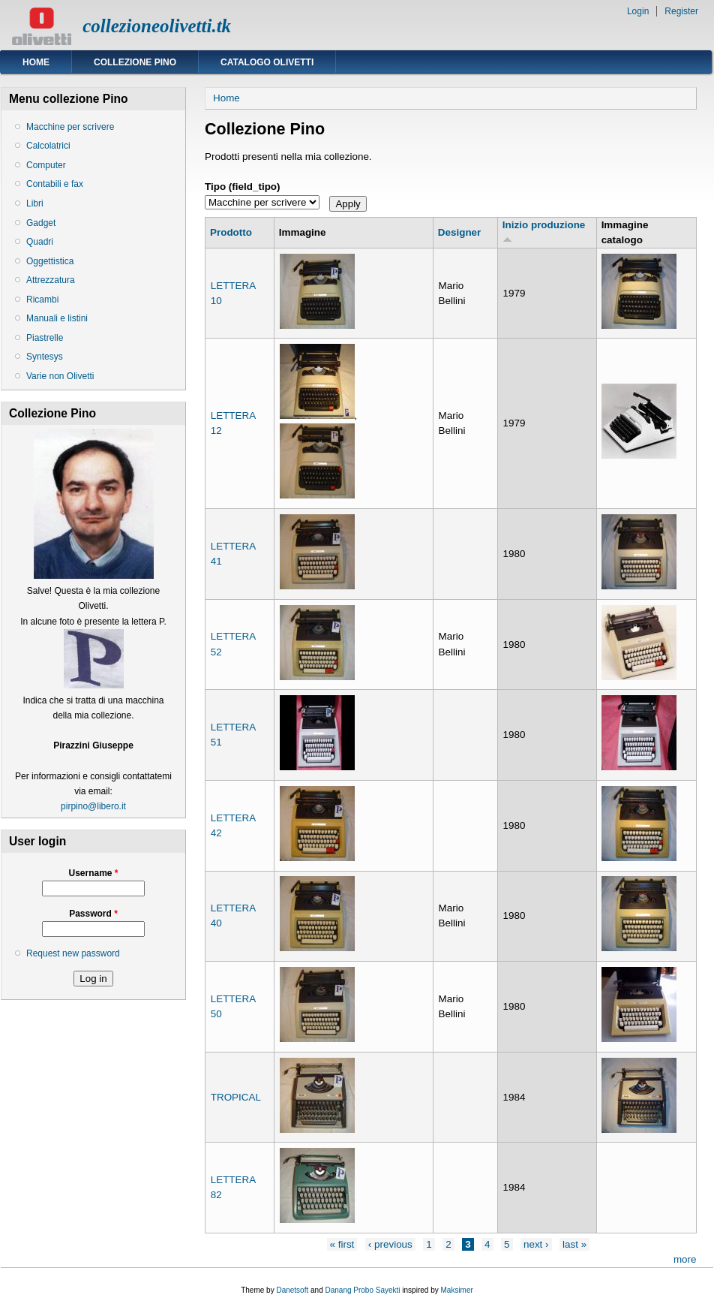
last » (574, 1244)
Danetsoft (292, 1290)
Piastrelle (44, 338)
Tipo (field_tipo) (242, 186)
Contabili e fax (54, 184)
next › (536, 1244)
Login (638, 11)
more (685, 1259)
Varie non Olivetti (60, 376)
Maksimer (456, 1290)
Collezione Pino (135, 62)
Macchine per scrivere (70, 127)
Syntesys (44, 356)
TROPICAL (236, 1097)
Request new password (73, 953)
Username (93, 873)
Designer (460, 232)
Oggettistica (50, 261)
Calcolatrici (48, 145)
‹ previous (390, 1244)
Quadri (39, 241)
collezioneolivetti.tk (156, 26)
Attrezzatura (50, 280)
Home (36, 62)
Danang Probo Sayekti (362, 1290)
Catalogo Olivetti (267, 62)
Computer (46, 165)
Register (681, 11)
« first (342, 1244)
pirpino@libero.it (93, 806)
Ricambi (42, 299)
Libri (35, 203)
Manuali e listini (57, 318)
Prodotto (231, 232)
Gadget (41, 223)
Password (93, 913)
